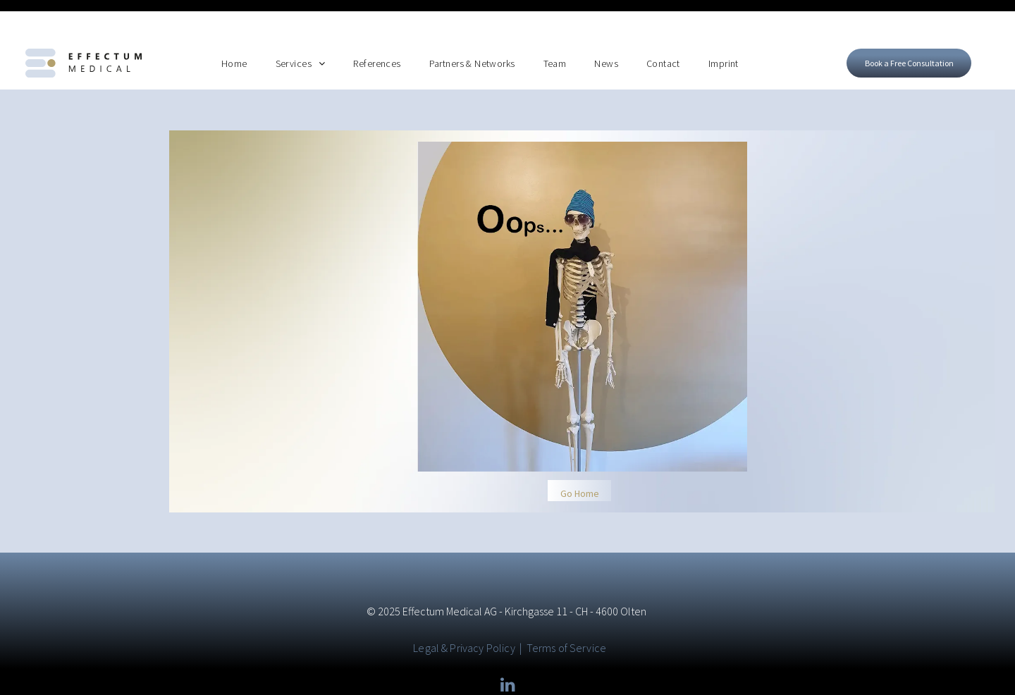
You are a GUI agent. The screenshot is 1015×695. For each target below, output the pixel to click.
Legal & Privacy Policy (464, 611)
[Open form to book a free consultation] (909, 26)
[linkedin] (507, 649)
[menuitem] (234, 26)
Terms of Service (567, 611)
